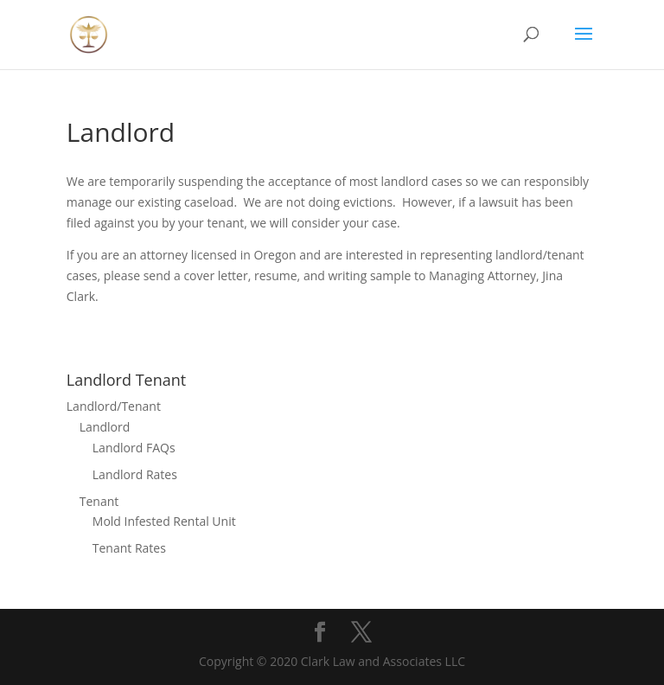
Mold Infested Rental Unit (164, 521)
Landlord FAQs (134, 447)
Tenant (99, 501)
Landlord (105, 427)
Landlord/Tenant (114, 406)
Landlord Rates (135, 474)
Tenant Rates (129, 548)
